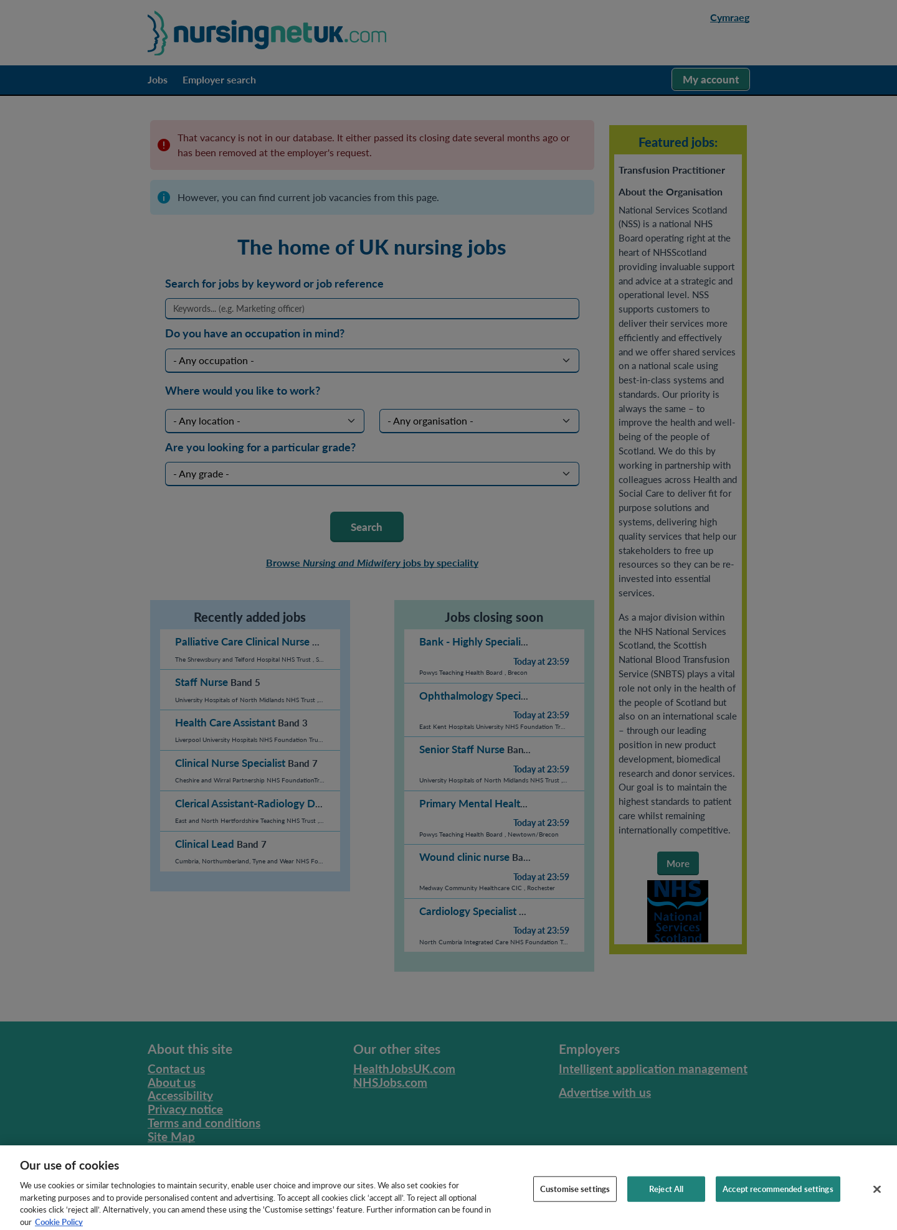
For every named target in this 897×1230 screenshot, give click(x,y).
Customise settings (575, 1196)
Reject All (666, 1196)
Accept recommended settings (778, 1196)
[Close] (877, 1197)
